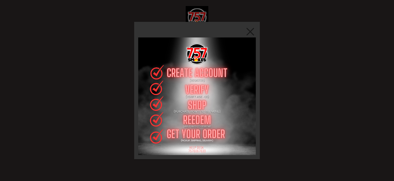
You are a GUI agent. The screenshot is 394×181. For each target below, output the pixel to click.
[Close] (250, 31)
